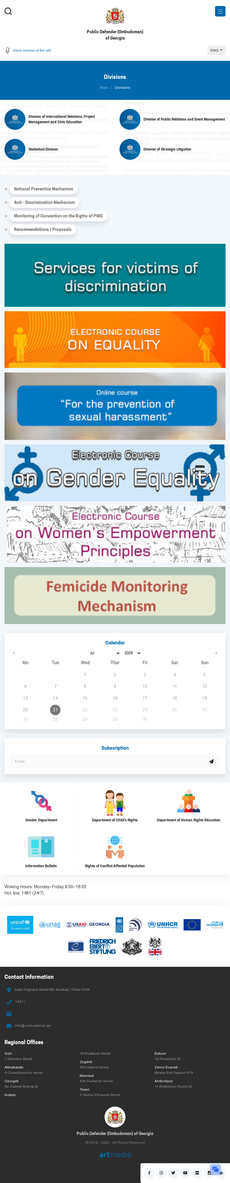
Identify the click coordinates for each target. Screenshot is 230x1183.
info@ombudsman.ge (33, 1025)
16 (115, 698)
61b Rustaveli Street (96, 1081)
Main (104, 87)
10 (145, 686)
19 (204, 698)
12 (204, 686)
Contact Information (29, 976)
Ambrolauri (164, 1081)
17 (145, 698)
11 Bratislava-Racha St (173, 1086)
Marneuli (87, 1076)
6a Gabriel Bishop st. (21, 1086)
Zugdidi (86, 1062)
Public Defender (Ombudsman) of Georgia (115, 1133)
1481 (26, 893)
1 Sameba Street (18, 1059)
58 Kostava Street (94, 1067)
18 (174, 698)
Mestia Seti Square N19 (174, 1073)
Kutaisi (10, 1095)
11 (174, 686)
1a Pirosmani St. (168, 1059)
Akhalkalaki (13, 1067)
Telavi (84, 1089)
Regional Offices (23, 1042)
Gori (8, 1053)
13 (25, 698)
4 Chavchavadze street (23, 1073)
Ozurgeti (11, 1081)
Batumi (160, 1053)
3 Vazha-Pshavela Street (100, 1095)
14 (55, 698)
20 (25, 709)
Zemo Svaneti (166, 1067)
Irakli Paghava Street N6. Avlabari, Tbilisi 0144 (52, 989)
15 (85, 698)
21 (55, 709)
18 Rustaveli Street (95, 1053)
